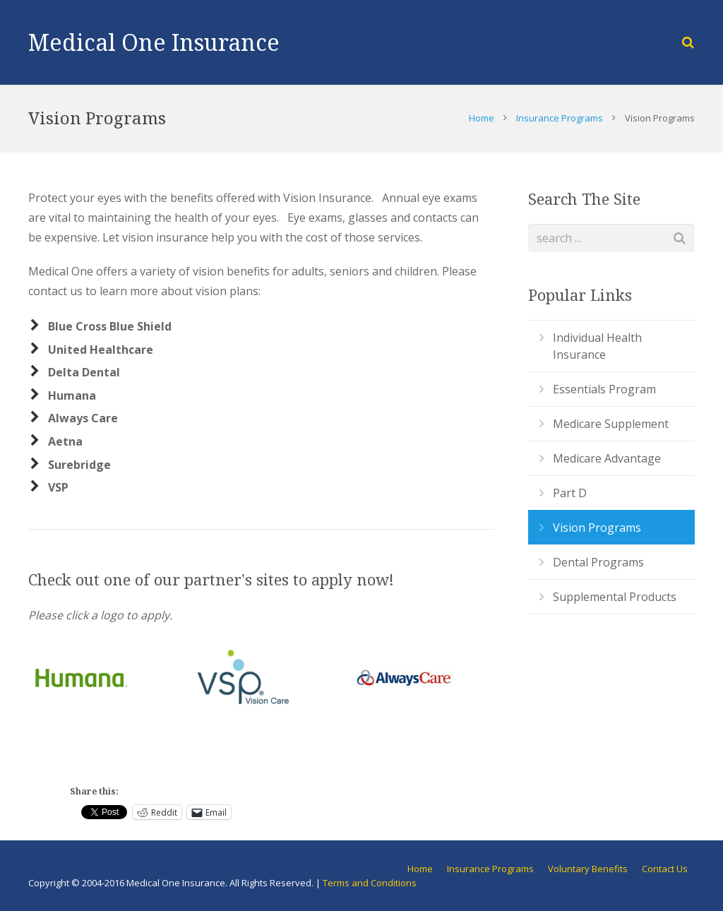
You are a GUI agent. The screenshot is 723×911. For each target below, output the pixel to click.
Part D (570, 493)
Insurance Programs (559, 118)
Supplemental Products (614, 597)
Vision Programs (597, 527)
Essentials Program (604, 389)
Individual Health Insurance (597, 346)
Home (481, 118)
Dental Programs (598, 562)
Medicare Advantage (607, 458)
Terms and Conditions (370, 882)
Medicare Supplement (611, 423)
